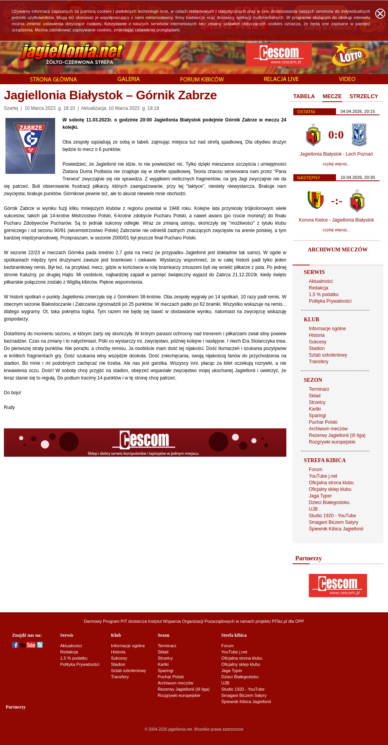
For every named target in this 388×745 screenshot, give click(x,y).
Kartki (315, 409)
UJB (313, 509)
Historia (317, 335)
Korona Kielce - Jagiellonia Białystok (336, 220)
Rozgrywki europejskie (332, 442)
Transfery (318, 361)
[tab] (304, 96)
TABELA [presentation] (304, 96)
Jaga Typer (320, 496)
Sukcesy (317, 342)
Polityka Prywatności (330, 301)
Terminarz (319, 389)
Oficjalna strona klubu (331, 482)
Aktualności (321, 281)
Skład (314, 395)
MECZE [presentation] (332, 96)
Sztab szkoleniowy (328, 355)
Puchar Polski (323, 422)
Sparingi (317, 415)
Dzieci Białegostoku (329, 502)
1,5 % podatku (324, 294)
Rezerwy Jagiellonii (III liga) (337, 435)
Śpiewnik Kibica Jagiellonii (336, 529)
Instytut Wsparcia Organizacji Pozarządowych (191, 621)
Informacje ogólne (327, 328)
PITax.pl (279, 621)
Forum (315, 469)
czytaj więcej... (336, 163)
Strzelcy (317, 402)
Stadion (317, 348)
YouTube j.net (323, 476)
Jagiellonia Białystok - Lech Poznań (336, 154)
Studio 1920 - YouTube (332, 515)
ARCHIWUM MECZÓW (337, 250)
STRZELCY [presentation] (364, 96)
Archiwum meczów (328, 428)
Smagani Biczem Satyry (333, 522)
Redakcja (318, 288)
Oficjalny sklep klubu (330, 489)
